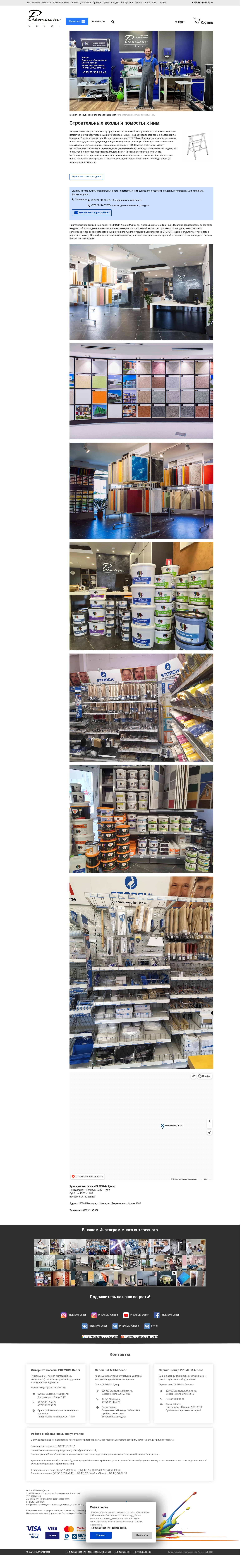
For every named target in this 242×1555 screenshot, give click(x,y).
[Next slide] (208, 71)
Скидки (115, 2)
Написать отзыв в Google (102, 1336)
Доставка (85, 2)
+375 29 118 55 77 (47, 1402)
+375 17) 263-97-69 (66, 1470)
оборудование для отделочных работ (97, 115)
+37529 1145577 (89, 1210)
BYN (181, 21)
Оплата (74, 2)
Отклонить (142, 1535)
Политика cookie (122, 1552)
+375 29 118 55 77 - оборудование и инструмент (115, 200)
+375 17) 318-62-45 (63, 1473)
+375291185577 (202, 2)
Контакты (98, 21)
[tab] (130, 108)
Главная (73, 115)
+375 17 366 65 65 (111, 1399)
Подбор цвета (142, 2)
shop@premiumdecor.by (85, 1450)
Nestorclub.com (205, 1552)
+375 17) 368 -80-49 (110, 1470)
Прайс (106, 2)
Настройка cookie (142, 1552)
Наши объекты (61, 2)
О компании (33, 2)
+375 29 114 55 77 (111, 1402)
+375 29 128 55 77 (47, 1405)
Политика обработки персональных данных (88, 1552)
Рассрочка (127, 2)
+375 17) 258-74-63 (85, 1473)
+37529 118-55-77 (65, 1446)
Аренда (97, 2)
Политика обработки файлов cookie (108, 1528)
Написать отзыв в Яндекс (141, 1336)
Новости (46, 2)
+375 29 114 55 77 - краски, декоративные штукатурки (118, 205)
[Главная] (43, 26)
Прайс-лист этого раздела (86, 176)
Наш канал (159, 2)
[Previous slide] (74, 71)
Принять (100, 1535)
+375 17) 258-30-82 (88, 1470)
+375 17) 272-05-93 (117, 1473)
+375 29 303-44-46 (175, 1399)
